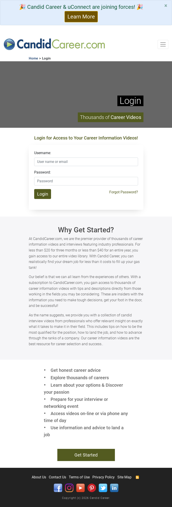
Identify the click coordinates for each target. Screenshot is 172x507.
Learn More (81, 17)
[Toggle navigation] (163, 44)
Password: (42, 172)
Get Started (86, 455)
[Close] (166, 5)
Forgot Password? (123, 192)
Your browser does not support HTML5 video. (86, 94)
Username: (42, 153)
